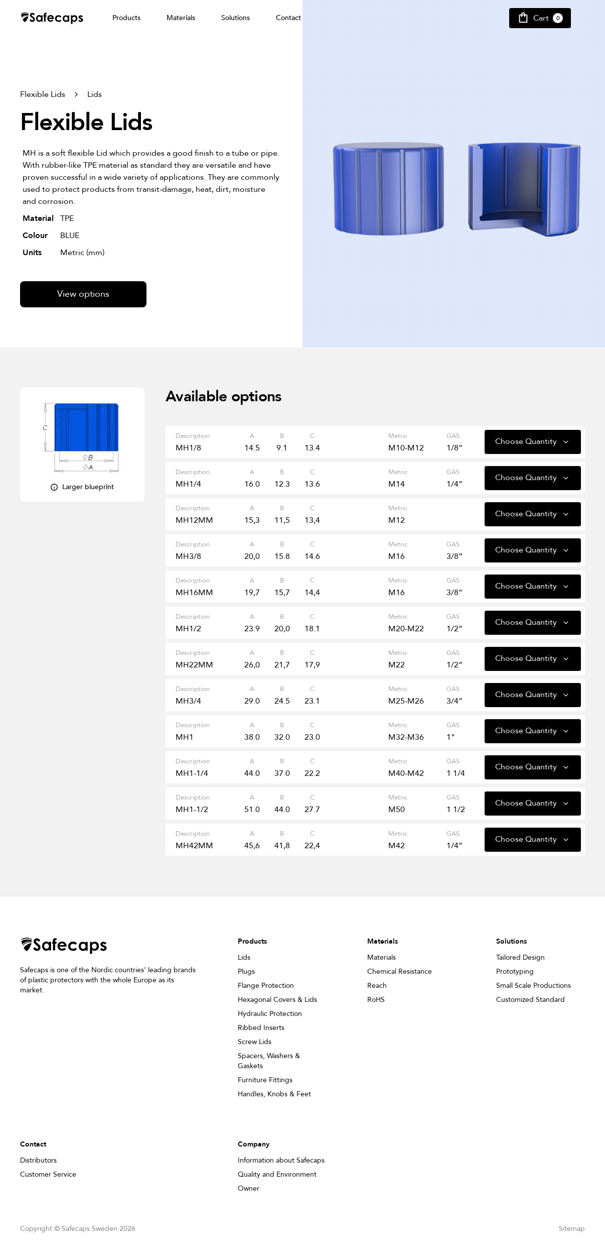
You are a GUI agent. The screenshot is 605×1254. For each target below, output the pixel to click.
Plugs (246, 971)
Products (126, 18)
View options (83, 294)
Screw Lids (254, 1042)
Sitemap (572, 1228)
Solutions (235, 18)
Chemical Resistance (399, 971)
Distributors (38, 1160)
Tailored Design (520, 957)
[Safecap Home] (52, 18)
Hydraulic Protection (270, 1013)
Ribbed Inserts (261, 1028)
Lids (94, 94)
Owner (248, 1188)
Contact (288, 18)
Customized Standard (530, 999)
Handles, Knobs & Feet (274, 1094)
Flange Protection (266, 985)
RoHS (376, 999)
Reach (377, 985)
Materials (181, 18)
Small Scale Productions (533, 985)
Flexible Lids (42, 94)
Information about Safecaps (281, 1160)
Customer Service (48, 1174)
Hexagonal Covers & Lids (277, 999)
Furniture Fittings (265, 1080)
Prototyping (515, 971)
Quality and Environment (277, 1174)
